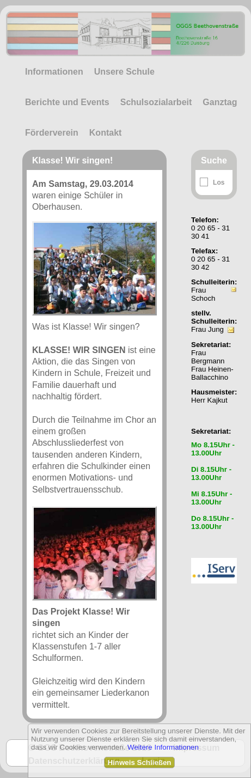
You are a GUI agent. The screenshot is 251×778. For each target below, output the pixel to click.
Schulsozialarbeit (156, 102)
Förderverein (51, 132)
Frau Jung (207, 329)
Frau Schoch (203, 294)
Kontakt (105, 132)
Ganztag (220, 102)
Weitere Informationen (163, 747)
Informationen (54, 71)
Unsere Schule (124, 71)
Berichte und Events (67, 102)
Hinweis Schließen (139, 762)
